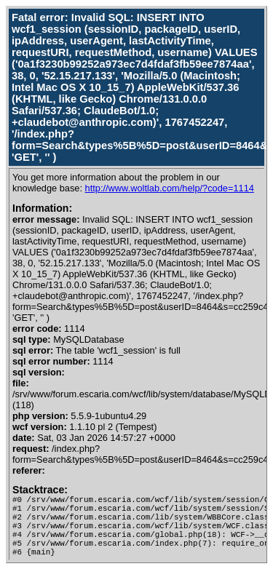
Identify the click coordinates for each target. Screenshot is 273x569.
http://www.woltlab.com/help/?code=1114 (169, 188)
